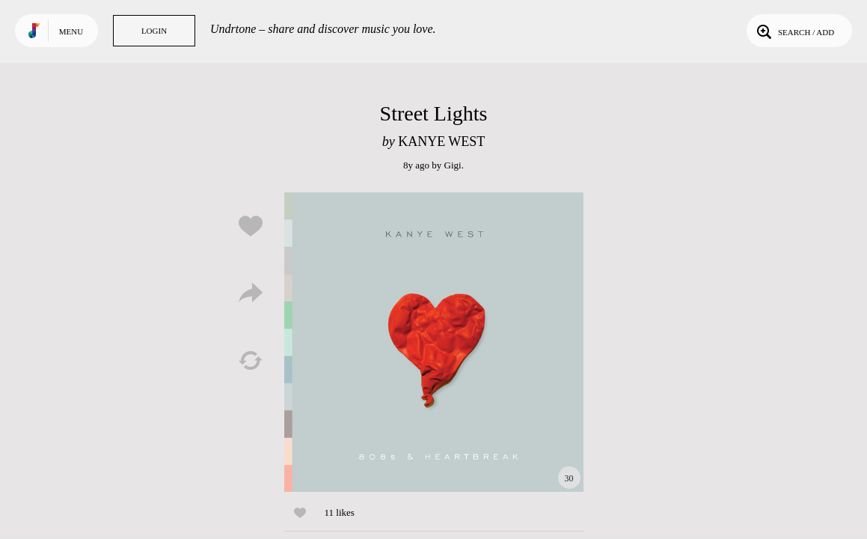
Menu (71, 31)
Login (154, 30)
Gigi (453, 165)
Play (434, 342)
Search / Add (794, 31)
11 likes (340, 512)
